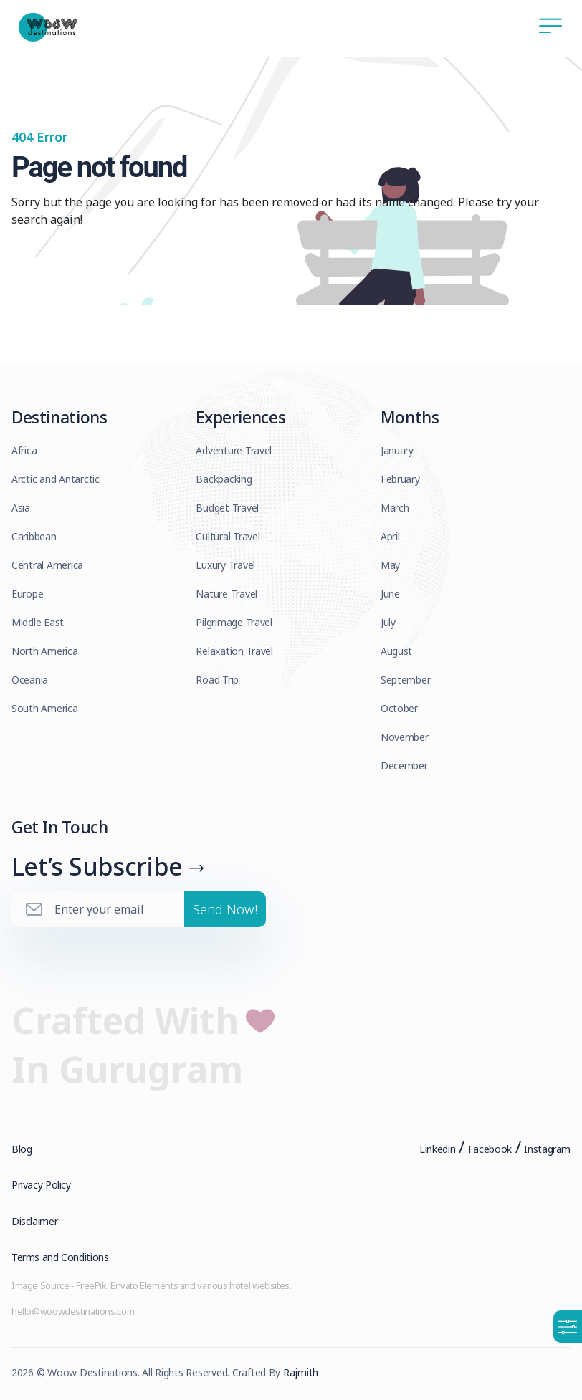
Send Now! (225, 909)
